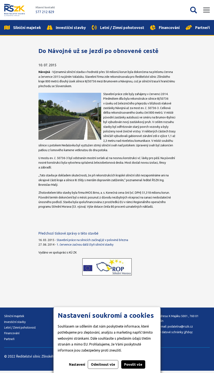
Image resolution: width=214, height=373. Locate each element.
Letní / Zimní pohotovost (20, 330)
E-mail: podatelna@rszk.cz (175, 328)
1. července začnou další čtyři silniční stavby (85, 247)
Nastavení (77, 364)
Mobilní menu (206, 10)
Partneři (9, 341)
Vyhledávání (193, 10)
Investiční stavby (15, 324)
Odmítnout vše (103, 364)
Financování (11, 335)
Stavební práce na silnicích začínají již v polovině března (92, 242)
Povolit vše (133, 364)
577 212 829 (45, 12)
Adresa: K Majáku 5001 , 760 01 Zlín (178, 321)
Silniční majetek (14, 318)
